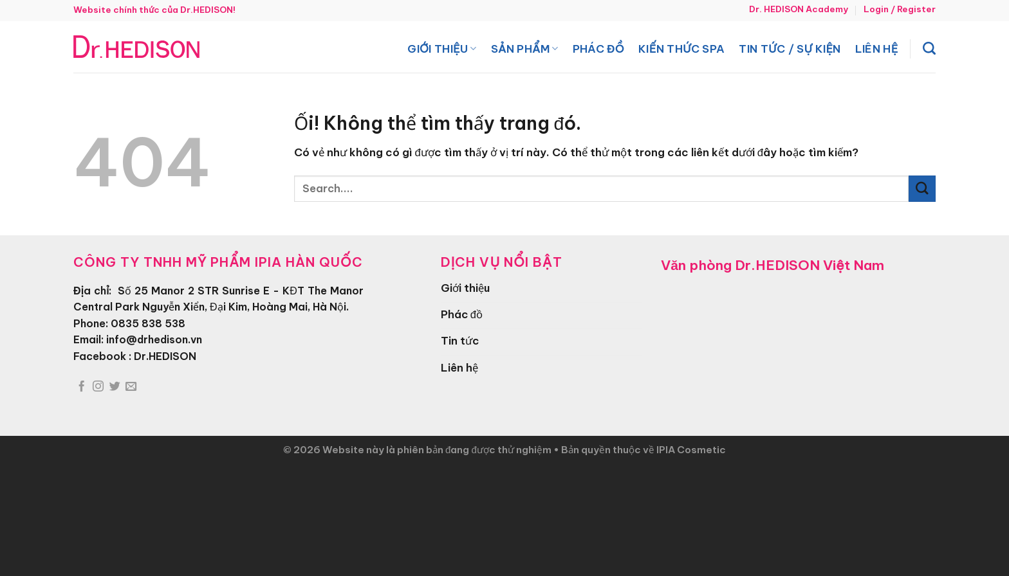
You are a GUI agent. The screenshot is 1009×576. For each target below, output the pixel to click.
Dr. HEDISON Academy (798, 9)
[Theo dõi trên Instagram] (98, 387)
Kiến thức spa (681, 48)
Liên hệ (876, 48)
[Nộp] (922, 189)
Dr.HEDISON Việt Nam (809, 265)
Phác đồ (598, 48)
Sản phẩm (525, 48)
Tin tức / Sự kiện (789, 48)
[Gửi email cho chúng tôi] (130, 387)
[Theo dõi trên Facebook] (81, 387)
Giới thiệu (441, 48)
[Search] (929, 48)
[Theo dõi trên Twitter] (114, 387)
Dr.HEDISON (165, 356)
